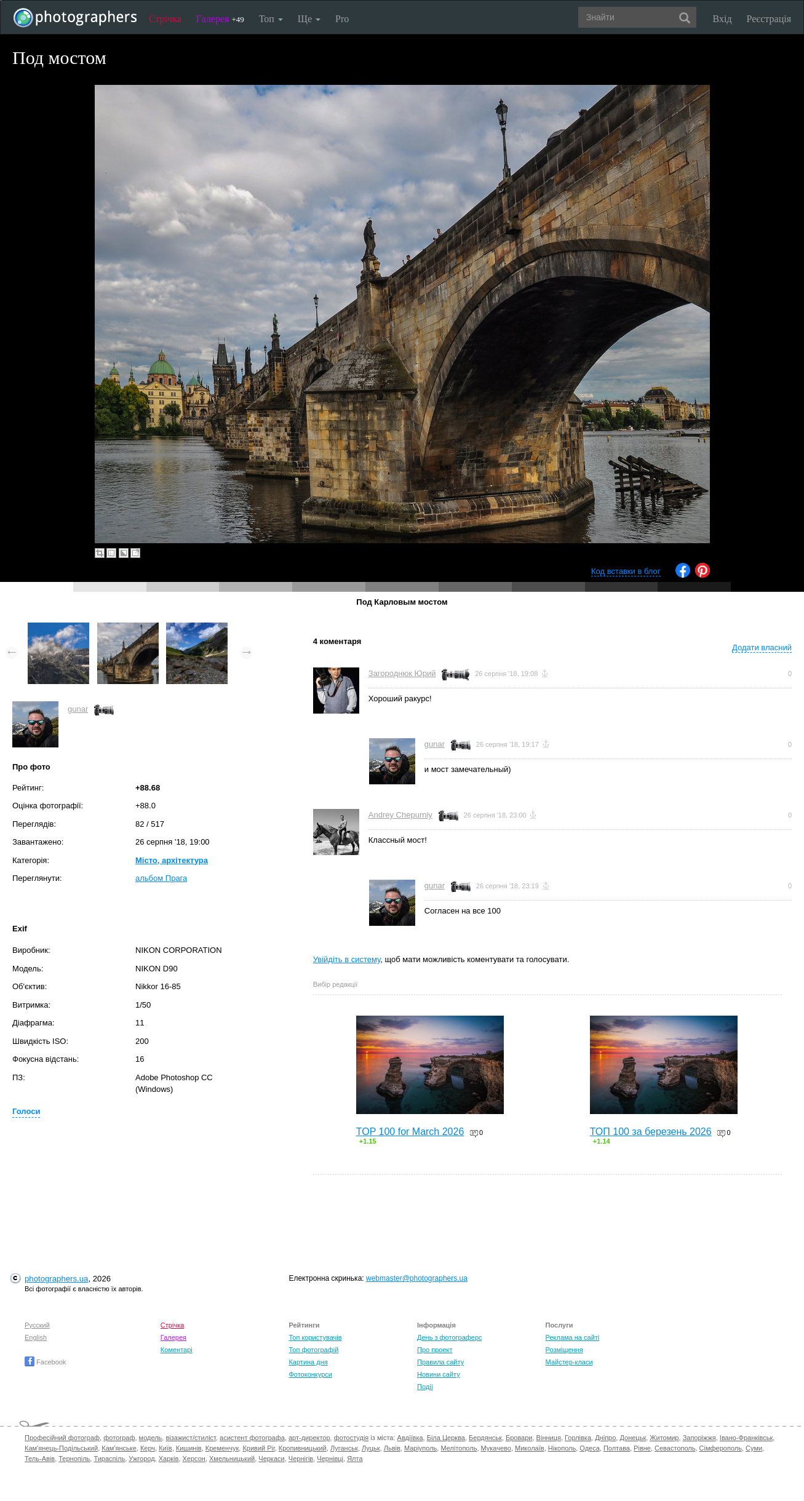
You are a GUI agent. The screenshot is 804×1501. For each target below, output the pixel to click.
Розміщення (564, 1349)
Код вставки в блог (626, 571)
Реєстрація (769, 19)
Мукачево (496, 1448)
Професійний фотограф (62, 1437)
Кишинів (189, 1448)
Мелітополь (458, 1448)
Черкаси (271, 1458)
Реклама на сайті (573, 1337)
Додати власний (762, 647)
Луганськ (344, 1448)
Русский (37, 1325)
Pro (342, 19)
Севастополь (675, 1448)
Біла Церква (446, 1437)
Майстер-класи (569, 1362)
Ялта (354, 1458)
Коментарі (177, 1349)
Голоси (26, 1111)
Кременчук (222, 1448)
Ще (309, 19)
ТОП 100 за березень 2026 (651, 1131)
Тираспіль (109, 1458)
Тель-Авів (40, 1458)
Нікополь (562, 1448)
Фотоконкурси (310, 1374)
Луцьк (371, 1448)
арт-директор (309, 1437)
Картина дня (308, 1362)
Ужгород (141, 1458)
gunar (78, 709)
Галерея (220, 19)
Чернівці (330, 1458)
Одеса (589, 1448)
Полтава (616, 1448)
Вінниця (548, 1437)
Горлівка (578, 1437)
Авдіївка (410, 1437)
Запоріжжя (699, 1437)
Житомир (664, 1437)
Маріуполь (420, 1448)
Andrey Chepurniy (400, 814)
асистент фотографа (252, 1437)
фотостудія (351, 1437)
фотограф (119, 1437)
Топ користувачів (315, 1337)
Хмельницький (232, 1458)
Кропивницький (303, 1448)
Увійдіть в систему (347, 959)
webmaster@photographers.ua (417, 1278)
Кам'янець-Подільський (61, 1448)
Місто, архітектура (171, 860)
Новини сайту (438, 1374)
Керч (147, 1448)
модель (150, 1437)
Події (425, 1386)
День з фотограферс (449, 1337)
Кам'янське (119, 1448)
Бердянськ (485, 1437)
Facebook (45, 1362)
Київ (165, 1448)
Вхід (722, 19)
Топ (271, 19)
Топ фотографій (313, 1349)
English (36, 1337)
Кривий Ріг (258, 1448)
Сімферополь (720, 1448)
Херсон (194, 1458)
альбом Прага (161, 878)
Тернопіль (74, 1458)
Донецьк (632, 1437)
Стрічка (165, 19)
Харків (169, 1458)
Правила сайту (440, 1362)
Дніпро (605, 1437)
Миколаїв (529, 1448)
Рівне (642, 1448)
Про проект (434, 1349)
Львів (392, 1448)
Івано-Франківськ (746, 1437)
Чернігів (301, 1458)
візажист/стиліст (190, 1437)
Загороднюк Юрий (402, 673)
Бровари (519, 1437)
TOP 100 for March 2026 (410, 1131)
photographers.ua (56, 1278)
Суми (754, 1448)
